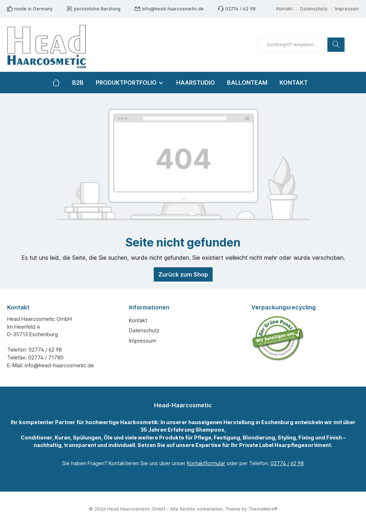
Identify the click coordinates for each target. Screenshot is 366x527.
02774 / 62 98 (240, 8)
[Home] (59, 82)
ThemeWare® (262, 509)
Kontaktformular (206, 463)
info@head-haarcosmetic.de (173, 8)
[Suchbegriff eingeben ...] (292, 45)
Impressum (347, 8)
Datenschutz (313, 8)
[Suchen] (336, 45)
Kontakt (284, 8)
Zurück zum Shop (183, 274)
